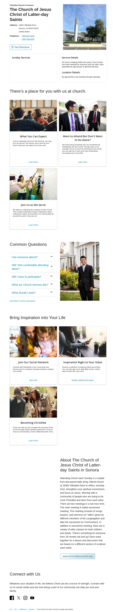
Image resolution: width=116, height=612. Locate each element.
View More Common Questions (22, 301)
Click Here (33, 380)
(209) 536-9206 (28, 39)
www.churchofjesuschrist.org (78, 556)
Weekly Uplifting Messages (83, 380)
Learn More (33, 162)
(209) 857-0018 (28, 36)
